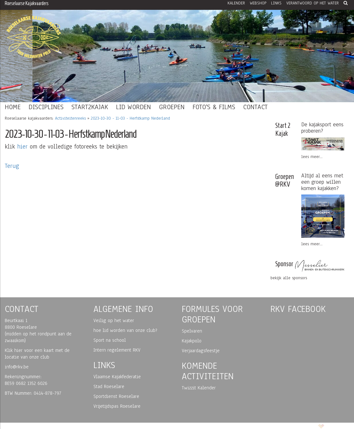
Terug (12, 166)
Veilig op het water (113, 320)
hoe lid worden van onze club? (125, 330)
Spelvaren (192, 331)
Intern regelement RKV (116, 350)
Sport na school (109, 340)
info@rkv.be (17, 367)
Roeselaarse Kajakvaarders (27, 3)
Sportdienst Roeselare (116, 396)
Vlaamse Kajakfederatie (117, 376)
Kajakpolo (191, 341)
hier (22, 146)
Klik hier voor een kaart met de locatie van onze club (37, 353)
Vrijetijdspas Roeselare (116, 406)
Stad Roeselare (108, 386)
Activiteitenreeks (70, 118)
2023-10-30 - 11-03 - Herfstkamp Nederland (130, 118)
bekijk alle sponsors (288, 278)
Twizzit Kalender (199, 388)
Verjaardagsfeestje (201, 350)
